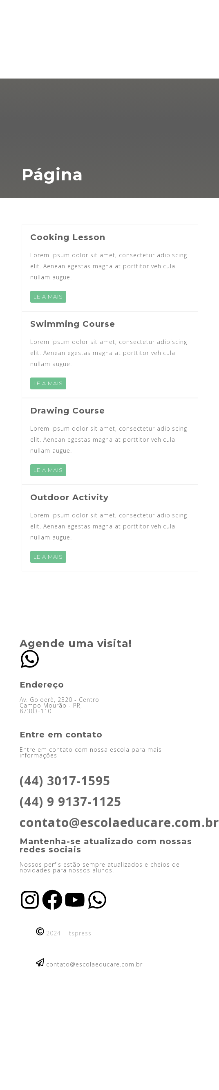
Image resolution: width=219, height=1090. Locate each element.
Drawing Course (67, 411)
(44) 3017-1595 (65, 780)
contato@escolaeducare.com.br (119, 822)
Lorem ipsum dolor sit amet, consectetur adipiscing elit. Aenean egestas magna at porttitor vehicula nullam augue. (108, 266)
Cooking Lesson (67, 237)
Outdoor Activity (69, 497)
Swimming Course (72, 324)
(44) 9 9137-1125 (70, 801)
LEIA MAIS (48, 296)
